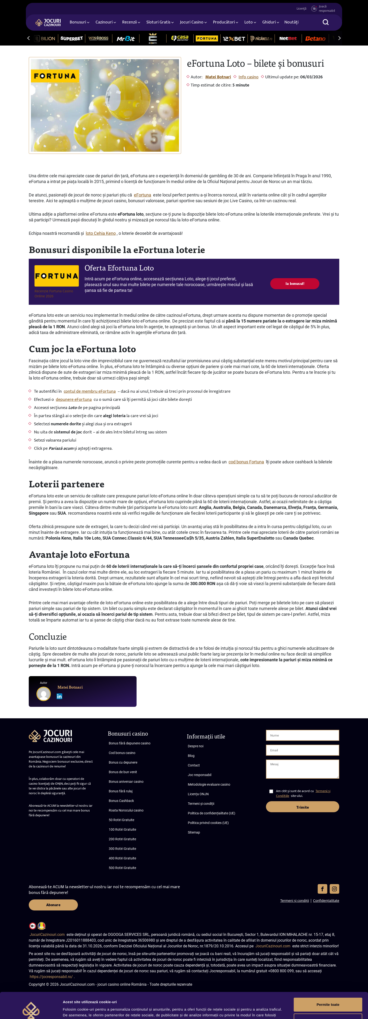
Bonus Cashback (121, 801)
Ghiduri (269, 22)
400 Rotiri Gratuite (122, 858)
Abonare (53, 905)
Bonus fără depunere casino (129, 743)
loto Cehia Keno (101, 233)
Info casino (249, 77)
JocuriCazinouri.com (47, 934)
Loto (248, 22)
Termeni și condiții (201, 804)
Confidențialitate (326, 900)
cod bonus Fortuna (246, 461)
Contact (194, 765)
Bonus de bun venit (123, 772)
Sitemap (194, 832)
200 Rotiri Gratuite (122, 839)
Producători (224, 22)
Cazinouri (104, 22)
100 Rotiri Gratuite (122, 829)
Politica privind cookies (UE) (208, 823)
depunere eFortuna (74, 399)
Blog (191, 756)
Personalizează (328, 996)
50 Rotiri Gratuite (121, 820)
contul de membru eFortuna (90, 391)
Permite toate (327, 980)
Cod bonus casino (122, 753)
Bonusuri (78, 22)
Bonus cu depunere (123, 762)
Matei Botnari (218, 77)
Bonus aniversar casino (126, 781)
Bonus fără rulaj (120, 791)
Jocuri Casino (191, 22)
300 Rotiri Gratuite (122, 849)
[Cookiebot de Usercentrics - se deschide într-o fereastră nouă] (31, 1009)
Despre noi (195, 746)
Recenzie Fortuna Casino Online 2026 (53, 293)
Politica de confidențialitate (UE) (211, 813)
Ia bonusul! (295, 284)
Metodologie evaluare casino (209, 784)
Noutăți (291, 22)
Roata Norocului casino (126, 810)
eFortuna (142, 194)
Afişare (69, 1009)
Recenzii (129, 22)
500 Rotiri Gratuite (122, 868)
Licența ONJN (198, 794)
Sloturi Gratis (158, 22)
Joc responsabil (199, 775)
